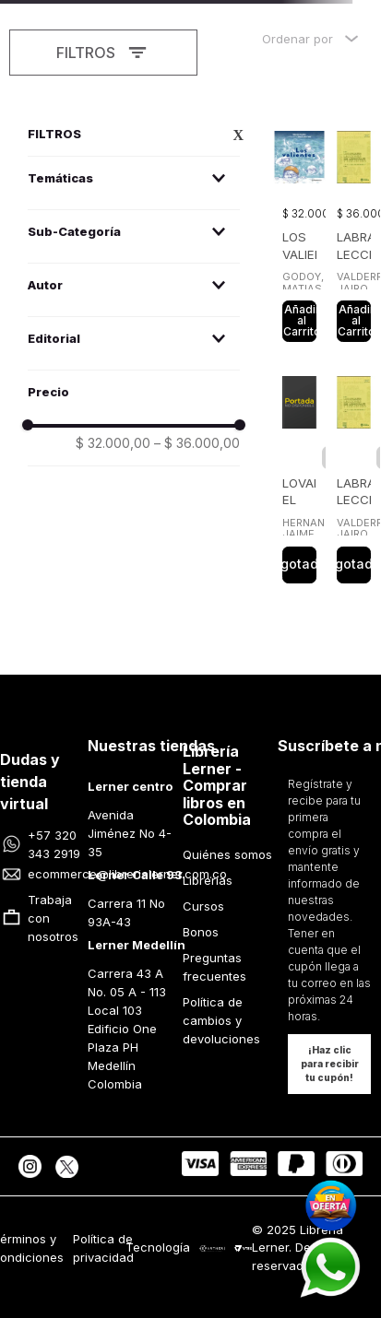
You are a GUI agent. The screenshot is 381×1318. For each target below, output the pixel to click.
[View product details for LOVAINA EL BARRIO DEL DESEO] (299, 474)
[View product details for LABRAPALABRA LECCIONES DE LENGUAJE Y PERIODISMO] (353, 231)
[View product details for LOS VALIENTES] (299, 231)
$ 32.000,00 (113, 443)
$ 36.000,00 (197, 443)
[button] (134, 178)
